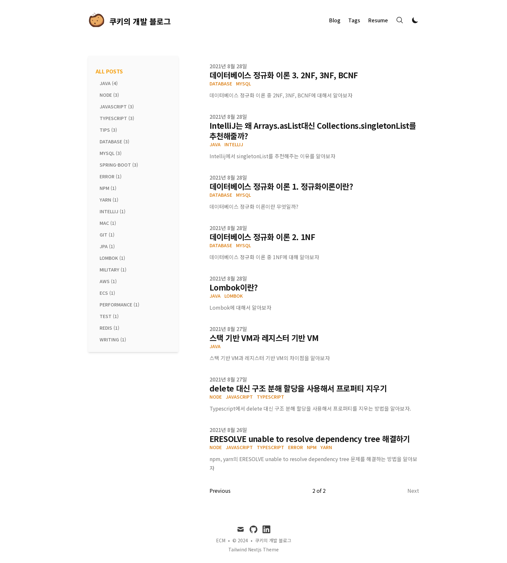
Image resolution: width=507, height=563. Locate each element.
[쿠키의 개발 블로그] (129, 20)
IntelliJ (233, 144)
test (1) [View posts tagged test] (109, 316)
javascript (239, 396)
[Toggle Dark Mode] (415, 20)
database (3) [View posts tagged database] (114, 141)
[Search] (400, 20)
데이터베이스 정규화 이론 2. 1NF (262, 236)
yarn (326, 447)
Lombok (233, 296)
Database (221, 83)
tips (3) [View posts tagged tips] (108, 130)
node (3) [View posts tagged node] (109, 95)
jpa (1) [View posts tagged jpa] (107, 246)
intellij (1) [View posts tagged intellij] (112, 211)
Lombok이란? (234, 287)
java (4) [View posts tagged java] (109, 83)
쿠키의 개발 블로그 (273, 540)
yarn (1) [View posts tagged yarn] (109, 199)
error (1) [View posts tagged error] (111, 176)
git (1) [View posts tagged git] (107, 234)
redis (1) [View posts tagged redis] (109, 328)
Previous (220, 490)
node (216, 396)
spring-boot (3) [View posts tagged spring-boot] (119, 164)
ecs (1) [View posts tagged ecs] (107, 293)
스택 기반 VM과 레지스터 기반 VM (264, 337)
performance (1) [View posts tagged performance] (119, 304)
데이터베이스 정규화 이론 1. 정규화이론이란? (281, 186)
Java (215, 144)
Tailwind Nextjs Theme (253, 549)
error (295, 447)
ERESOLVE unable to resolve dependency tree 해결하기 (310, 438)
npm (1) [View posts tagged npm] (108, 188)
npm (312, 447)
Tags (354, 20)
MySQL (243, 83)
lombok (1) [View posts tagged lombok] (112, 258)
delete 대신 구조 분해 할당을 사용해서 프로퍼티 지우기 (298, 388)
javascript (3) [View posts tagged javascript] (117, 106)
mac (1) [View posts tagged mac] (108, 223)
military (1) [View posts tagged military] (113, 269)
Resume (378, 20)
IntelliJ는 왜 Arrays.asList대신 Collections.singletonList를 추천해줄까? (313, 130)
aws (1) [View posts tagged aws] (108, 281)
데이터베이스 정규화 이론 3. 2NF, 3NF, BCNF (284, 75)
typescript (270, 396)
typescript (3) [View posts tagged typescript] (117, 118)
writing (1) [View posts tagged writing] (113, 339)
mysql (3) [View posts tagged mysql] (111, 153)
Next (413, 490)
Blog (334, 20)
